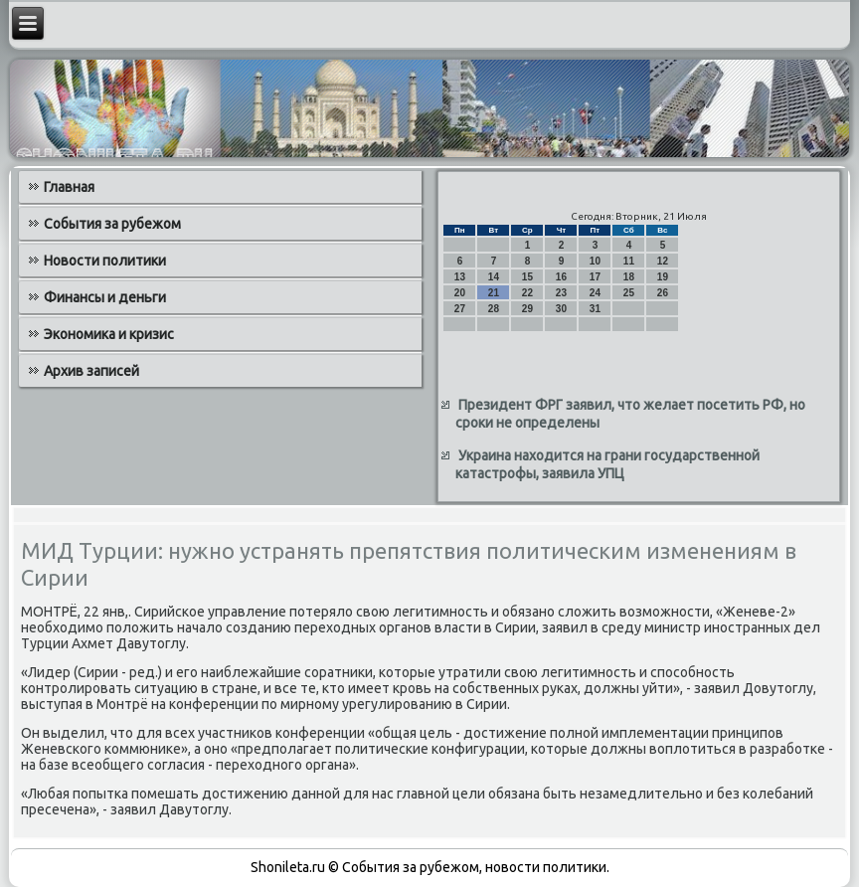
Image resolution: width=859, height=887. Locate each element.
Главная (69, 187)
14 (493, 276)
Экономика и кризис (109, 334)
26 (662, 292)
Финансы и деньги (105, 297)
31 (595, 308)
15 (527, 276)
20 (459, 292)
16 (561, 276)
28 (493, 308)
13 (459, 276)
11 (628, 261)
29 (527, 308)
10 (595, 261)
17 (595, 276)
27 (459, 308)
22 (527, 292)
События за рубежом (112, 224)
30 (561, 308)
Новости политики (105, 260)
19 (662, 276)
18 (628, 276)
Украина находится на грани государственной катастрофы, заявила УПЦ (607, 464)
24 (595, 292)
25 (628, 292)
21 (493, 292)
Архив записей (91, 371)
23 (561, 292)
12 (662, 261)
